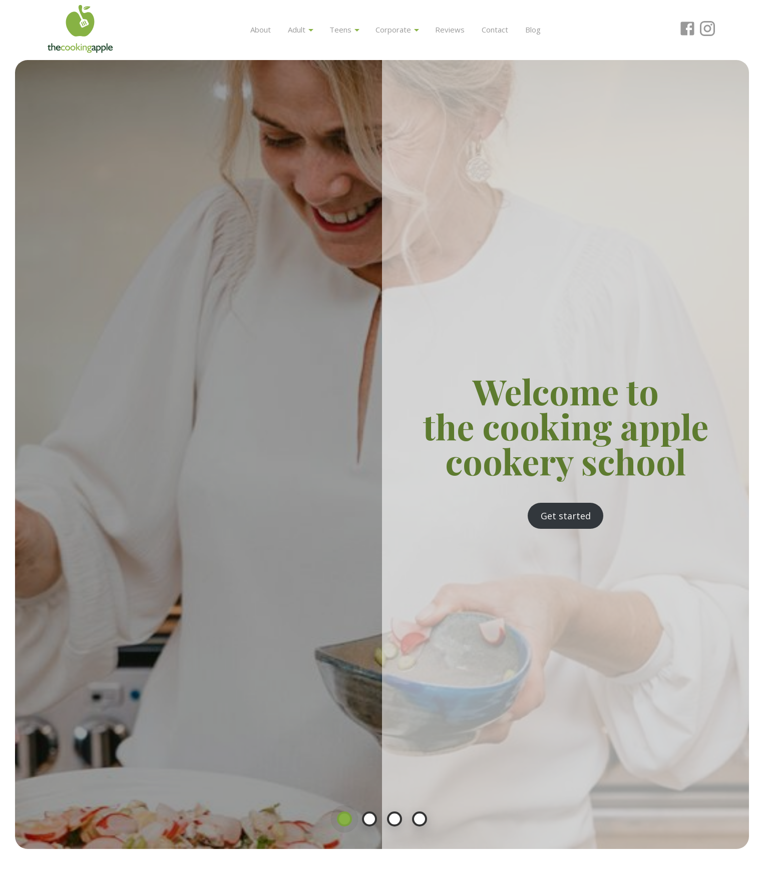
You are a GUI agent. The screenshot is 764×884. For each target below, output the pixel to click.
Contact (495, 30)
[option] (382, 454)
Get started (566, 516)
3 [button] (394, 818)
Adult (300, 30)
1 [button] (344, 818)
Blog (533, 30)
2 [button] (369, 818)
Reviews (450, 30)
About (260, 30)
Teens (344, 30)
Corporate (397, 30)
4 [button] (419, 818)
